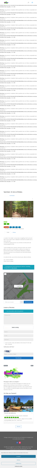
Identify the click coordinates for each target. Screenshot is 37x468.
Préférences (18, 463)
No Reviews (12, 195)
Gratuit (6, 227)
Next (32, 365)
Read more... (19, 420)
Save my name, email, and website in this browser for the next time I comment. (18, 343)
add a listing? (14, 268)
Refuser (18, 460)
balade (5, 221)
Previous (5, 365)
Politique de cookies (18, 466)
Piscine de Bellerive (10, 413)
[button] (6, 211)
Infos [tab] (7, 232)
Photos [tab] (13, 232)
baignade (6, 410)
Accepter (18, 456)
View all (18, 426)
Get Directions (28, 302)
